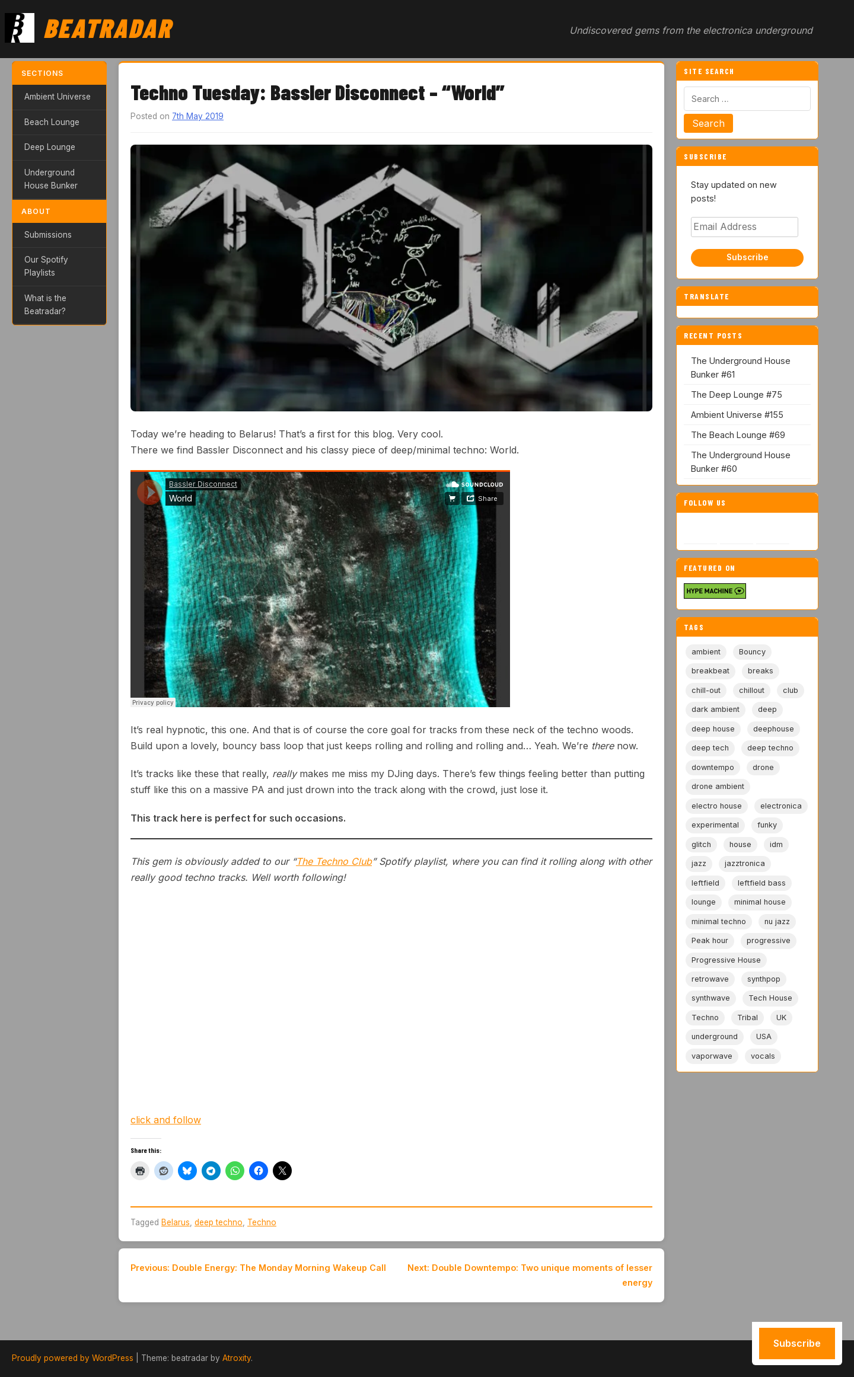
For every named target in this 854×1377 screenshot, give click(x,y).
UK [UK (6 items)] (781, 1017)
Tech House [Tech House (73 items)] (770, 997)
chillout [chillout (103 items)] (751, 690)
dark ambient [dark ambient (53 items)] (716, 709)
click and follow (165, 1120)
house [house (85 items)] (740, 844)
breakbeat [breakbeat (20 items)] (710, 670)
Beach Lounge (51, 122)
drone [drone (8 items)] (763, 767)
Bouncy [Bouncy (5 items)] (752, 651)
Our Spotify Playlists (46, 266)
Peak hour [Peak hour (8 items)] (710, 940)
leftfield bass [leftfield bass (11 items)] (762, 882)
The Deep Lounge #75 (736, 394)
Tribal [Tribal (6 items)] (747, 1017)
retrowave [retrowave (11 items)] (710, 979)
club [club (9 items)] (790, 690)
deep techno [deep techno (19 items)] (770, 747)
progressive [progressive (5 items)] (769, 940)
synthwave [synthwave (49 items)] (711, 997)
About (36, 211)
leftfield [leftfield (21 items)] (705, 882)
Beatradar (107, 27)
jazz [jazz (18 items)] (699, 863)
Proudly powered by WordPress (72, 1358)
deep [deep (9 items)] (767, 709)
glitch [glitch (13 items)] (701, 844)
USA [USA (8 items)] (764, 1036)
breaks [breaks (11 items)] (760, 670)
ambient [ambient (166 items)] (706, 651)
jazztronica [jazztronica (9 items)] (745, 863)
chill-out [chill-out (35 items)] (706, 690)
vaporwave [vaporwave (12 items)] (712, 1056)
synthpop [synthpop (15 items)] (763, 979)
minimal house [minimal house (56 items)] (760, 901)
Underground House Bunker (51, 179)
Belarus (175, 1222)
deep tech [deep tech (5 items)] (710, 747)
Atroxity (236, 1358)
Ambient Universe (57, 96)
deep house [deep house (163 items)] (713, 728)
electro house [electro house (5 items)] (717, 805)
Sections (42, 73)
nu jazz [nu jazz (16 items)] (777, 921)
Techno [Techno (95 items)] (705, 1017)
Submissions (48, 234)
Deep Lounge (49, 147)
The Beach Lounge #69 (738, 435)
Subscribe (747, 257)
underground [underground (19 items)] (715, 1036)
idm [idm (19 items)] (776, 844)
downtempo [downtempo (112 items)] (713, 767)
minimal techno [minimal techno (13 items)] (719, 921)
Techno (261, 1222)
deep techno (219, 1222)
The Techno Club (334, 861)
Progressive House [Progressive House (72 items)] (726, 960)
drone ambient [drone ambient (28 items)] (718, 786)
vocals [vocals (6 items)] (763, 1056)
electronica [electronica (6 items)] (781, 805)
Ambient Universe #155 (737, 415)
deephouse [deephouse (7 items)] (773, 728)
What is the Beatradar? (45, 304)
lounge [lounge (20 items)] (704, 901)
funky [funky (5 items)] (767, 824)
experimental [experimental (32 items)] (715, 824)
